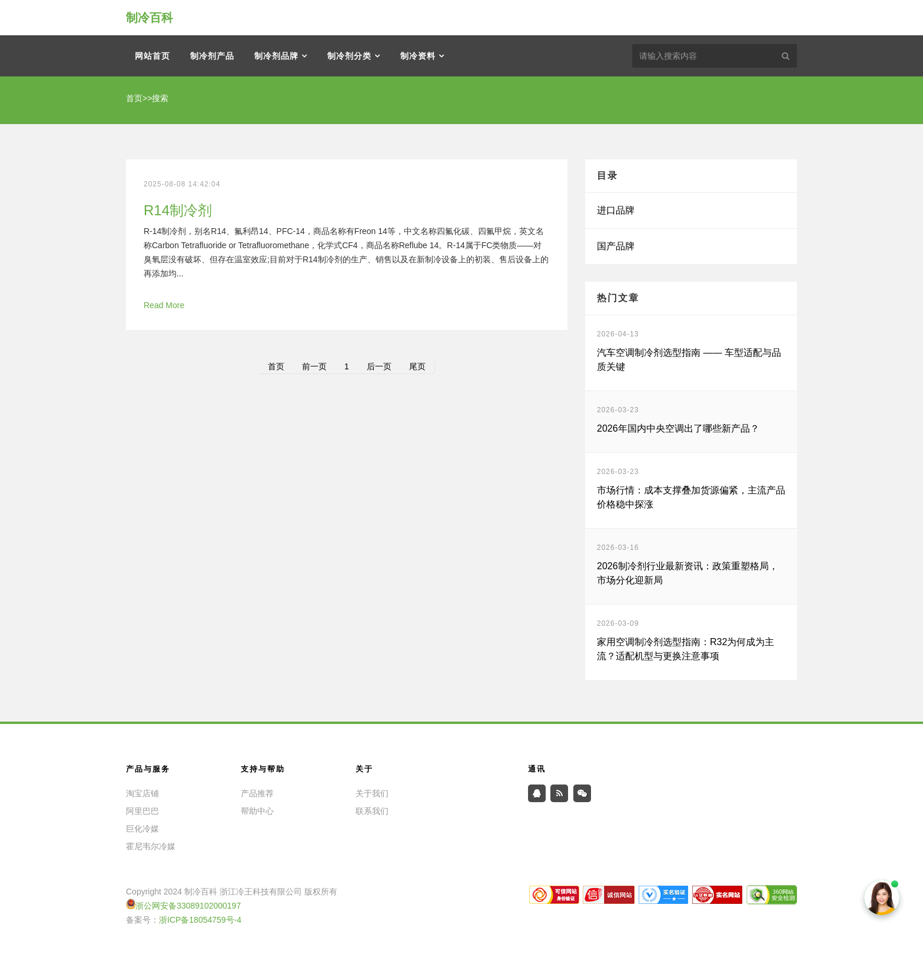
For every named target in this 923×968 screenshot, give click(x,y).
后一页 (379, 366)
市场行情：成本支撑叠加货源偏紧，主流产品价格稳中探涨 (691, 497)
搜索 (160, 98)
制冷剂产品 (212, 56)
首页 (134, 98)
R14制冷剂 (178, 210)
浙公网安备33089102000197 (188, 905)
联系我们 (372, 811)
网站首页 (152, 56)
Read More (164, 305)
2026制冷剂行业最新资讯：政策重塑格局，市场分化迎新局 (687, 573)
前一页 (314, 366)
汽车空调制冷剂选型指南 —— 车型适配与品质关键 (689, 360)
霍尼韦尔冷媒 (150, 846)
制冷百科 (149, 17)
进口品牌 (616, 210)
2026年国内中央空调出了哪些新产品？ (678, 428)
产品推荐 (257, 793)
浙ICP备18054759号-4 (200, 919)
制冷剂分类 (349, 56)
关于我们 (372, 793)
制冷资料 (418, 56)
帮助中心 (257, 811)
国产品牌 (616, 246)
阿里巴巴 (142, 811)
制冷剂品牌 (276, 56)
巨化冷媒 (142, 828)
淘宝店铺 (142, 793)
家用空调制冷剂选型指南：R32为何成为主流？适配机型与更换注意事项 (685, 649)
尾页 (417, 366)
